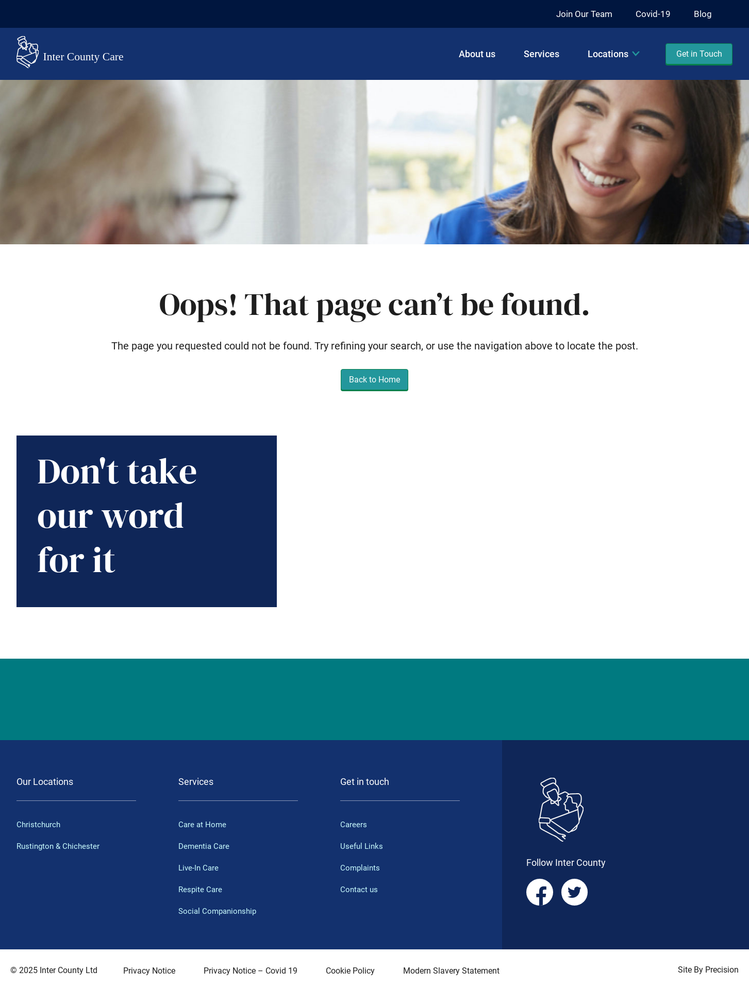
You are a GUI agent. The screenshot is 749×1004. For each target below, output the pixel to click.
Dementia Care (205, 846)
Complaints (361, 868)
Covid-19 (653, 13)
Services (541, 53)
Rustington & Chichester (60, 846)
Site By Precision (708, 970)
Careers (354, 824)
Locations (608, 53)
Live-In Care (199, 868)
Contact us (359, 889)
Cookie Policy (350, 971)
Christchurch (39, 824)
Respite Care (201, 889)
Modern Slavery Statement (451, 971)
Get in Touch (699, 54)
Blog (703, 13)
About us (477, 53)
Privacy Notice (149, 971)
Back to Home (374, 379)
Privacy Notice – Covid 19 (250, 971)
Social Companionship (219, 911)
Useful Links (362, 846)
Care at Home (203, 824)
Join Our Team (581, 13)
